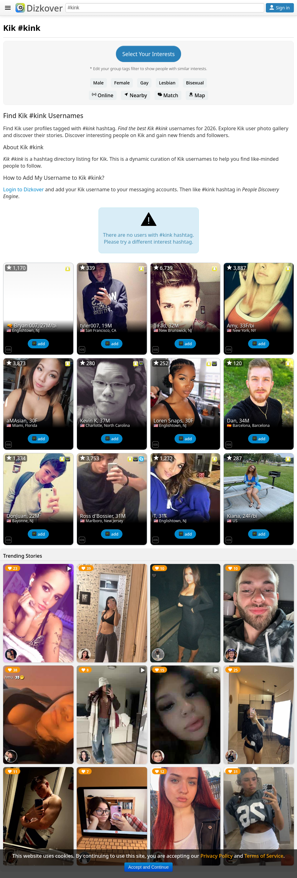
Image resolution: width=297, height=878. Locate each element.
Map (197, 95)
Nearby (135, 95)
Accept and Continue (148, 867)
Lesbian (167, 83)
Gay (144, 83)
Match (168, 95)
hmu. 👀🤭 (14, 677)
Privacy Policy (216, 855)
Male (98, 83)
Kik (9, 27)
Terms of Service (263, 855)
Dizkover (39, 8)
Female (122, 83)
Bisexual (195, 83)
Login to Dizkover (23, 189)
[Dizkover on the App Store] (8, 349)
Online (102, 95)
